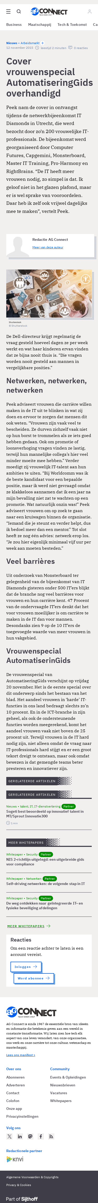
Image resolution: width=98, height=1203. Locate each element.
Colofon (12, 1100)
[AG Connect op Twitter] (9, 1136)
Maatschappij (39, 24)
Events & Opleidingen (68, 1077)
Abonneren (15, 1077)
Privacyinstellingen (22, 1116)
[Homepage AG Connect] (49, 11)
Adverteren (15, 1085)
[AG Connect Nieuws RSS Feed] (51, 1136)
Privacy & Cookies (18, 1185)
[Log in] (90, 11)
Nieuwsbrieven (62, 1085)
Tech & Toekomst (72, 24)
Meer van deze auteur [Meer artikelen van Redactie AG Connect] (47, 247)
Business (14, 24)
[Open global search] (19, 11)
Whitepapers (61, 1100)
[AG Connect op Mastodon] (30, 1136)
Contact (12, 1093)
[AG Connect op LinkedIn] (20, 1136)
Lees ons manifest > (20, 1055)
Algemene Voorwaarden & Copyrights (32, 1177)
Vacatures (58, 1093)
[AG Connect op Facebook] (41, 1136)
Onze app (14, 1108)
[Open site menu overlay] (8, 11)
